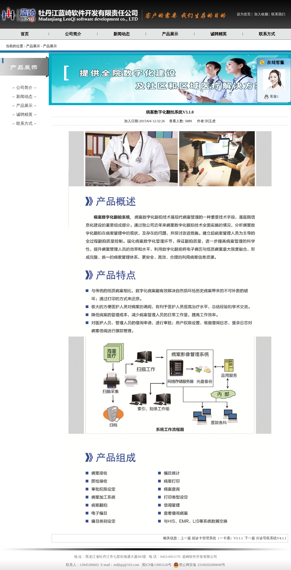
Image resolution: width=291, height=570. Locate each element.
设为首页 (244, 14)
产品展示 (170, 34)
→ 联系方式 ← (24, 123)
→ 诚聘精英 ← (24, 114)
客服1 (274, 96)
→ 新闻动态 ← (24, 96)
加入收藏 (261, 14)
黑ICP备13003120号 (157, 565)
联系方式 (267, 34)
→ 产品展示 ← (24, 105)
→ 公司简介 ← (24, 87)
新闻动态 (121, 34)
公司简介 (73, 34)
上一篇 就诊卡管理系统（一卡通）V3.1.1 (211, 538)
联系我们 (278, 14)
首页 (25, 34)
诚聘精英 (218, 34)
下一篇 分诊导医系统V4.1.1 (265, 538)
